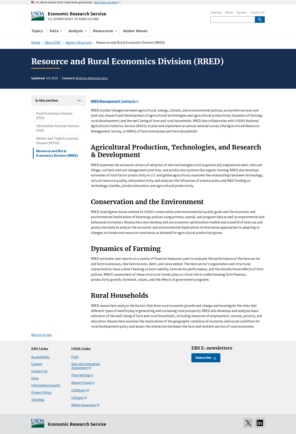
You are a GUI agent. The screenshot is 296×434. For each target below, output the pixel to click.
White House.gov (83, 405)
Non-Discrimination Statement (85, 366)
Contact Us (257, 12)
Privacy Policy (41, 392)
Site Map (37, 399)
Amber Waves (135, 30)
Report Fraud (81, 382)
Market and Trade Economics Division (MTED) (57, 140)
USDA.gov (78, 390)
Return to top (41, 335)
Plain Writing (80, 375)
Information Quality (45, 385)
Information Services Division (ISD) (57, 128)
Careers (242, 12)
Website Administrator (92, 78)
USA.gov (77, 397)
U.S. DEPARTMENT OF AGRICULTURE (73, 19)
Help (35, 378)
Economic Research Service (77, 14)
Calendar (216, 12)
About (229, 12)
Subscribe (203, 357)
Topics (37, 30)
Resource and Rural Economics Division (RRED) (57, 153)
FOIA (74, 357)
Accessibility (40, 357)
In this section (46, 100)
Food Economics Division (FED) (54, 115)
